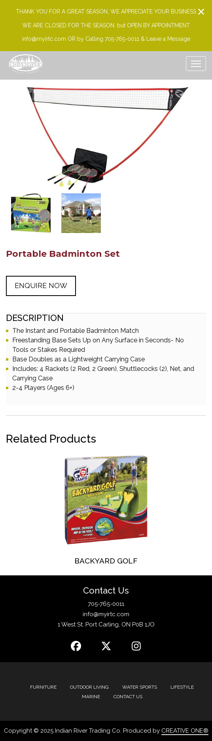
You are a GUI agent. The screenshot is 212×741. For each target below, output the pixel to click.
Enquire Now (41, 285)
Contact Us (128, 696)
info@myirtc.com (106, 614)
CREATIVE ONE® (184, 730)
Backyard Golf (106, 560)
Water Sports (139, 687)
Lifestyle (182, 687)
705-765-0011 (106, 603)
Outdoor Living (89, 687)
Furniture (43, 687)
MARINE (91, 696)
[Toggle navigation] (196, 63)
